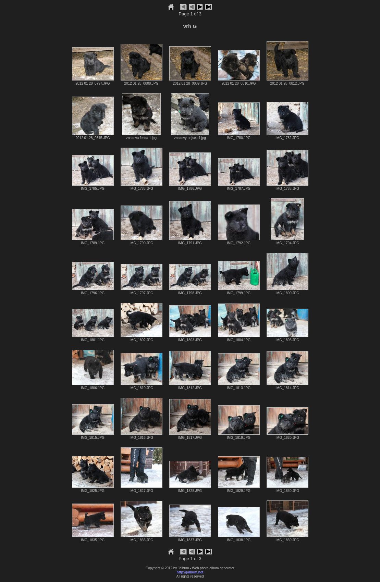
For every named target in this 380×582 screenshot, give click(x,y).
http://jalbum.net (190, 572)
